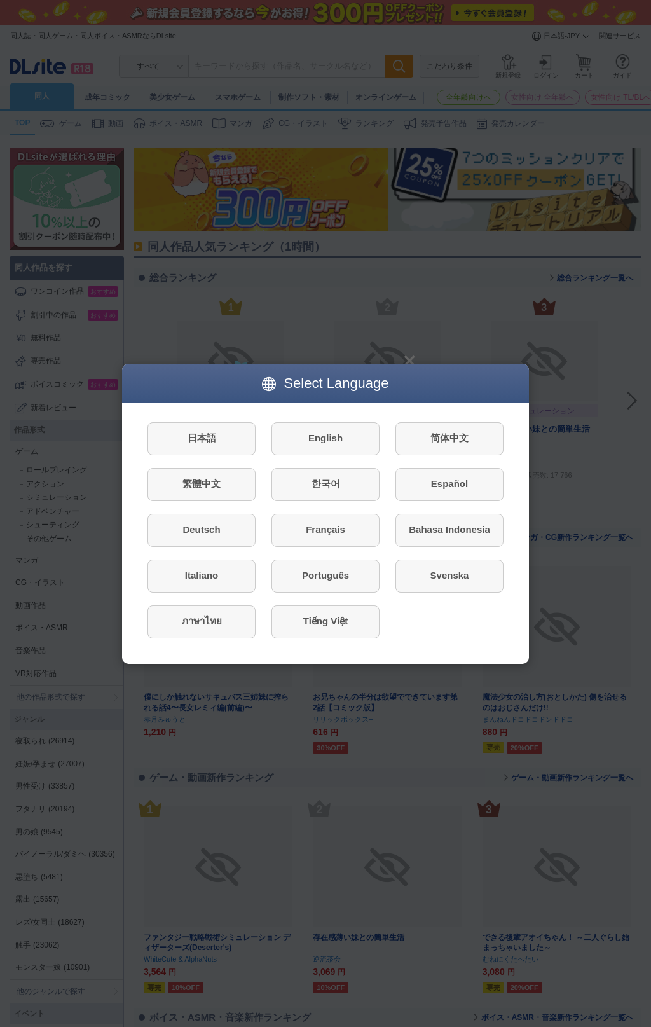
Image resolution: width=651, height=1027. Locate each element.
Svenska (449, 575)
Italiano (202, 575)
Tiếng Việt (325, 621)
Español (449, 483)
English (325, 437)
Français (325, 529)
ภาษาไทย (202, 621)
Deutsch (201, 529)
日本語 (202, 437)
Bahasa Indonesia (449, 529)
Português (325, 575)
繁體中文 (201, 483)
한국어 (326, 483)
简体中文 (449, 437)
